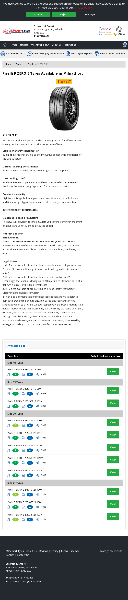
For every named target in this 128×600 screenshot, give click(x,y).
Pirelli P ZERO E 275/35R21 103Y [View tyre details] (24, 514)
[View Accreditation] (119, 30)
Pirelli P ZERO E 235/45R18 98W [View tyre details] (24, 369)
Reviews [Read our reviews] (43, 551)
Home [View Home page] (8, 64)
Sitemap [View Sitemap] (75, 551)
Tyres (14, 45)
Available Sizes (16, 345)
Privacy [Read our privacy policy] (54, 551)
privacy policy (83, 7)
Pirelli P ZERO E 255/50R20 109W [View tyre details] (25, 457)
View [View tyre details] (113, 371)
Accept (38, 14)
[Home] (5, 45)
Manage (90, 14)
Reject (64, 14)
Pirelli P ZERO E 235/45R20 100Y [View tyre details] (24, 420)
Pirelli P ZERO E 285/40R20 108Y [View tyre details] (24, 470)
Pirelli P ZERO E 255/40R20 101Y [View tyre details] (24, 433)
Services (24, 45)
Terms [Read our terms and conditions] (64, 551)
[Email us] (27, 581)
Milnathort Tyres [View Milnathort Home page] (15, 551)
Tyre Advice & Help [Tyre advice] (40, 45)
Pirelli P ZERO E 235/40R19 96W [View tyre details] (24, 388)
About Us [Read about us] (31, 551)
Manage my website (111, 551)
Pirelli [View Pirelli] (30, 64)
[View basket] (124, 45)
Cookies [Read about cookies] (10, 554)
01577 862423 (41, 35)
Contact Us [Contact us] (70, 45)
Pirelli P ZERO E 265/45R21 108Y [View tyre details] (24, 502)
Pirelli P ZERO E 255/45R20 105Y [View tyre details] (24, 445)
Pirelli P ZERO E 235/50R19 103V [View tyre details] (24, 401)
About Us (56, 45)
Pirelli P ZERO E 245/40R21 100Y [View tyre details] (24, 489)
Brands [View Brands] (19, 64)
